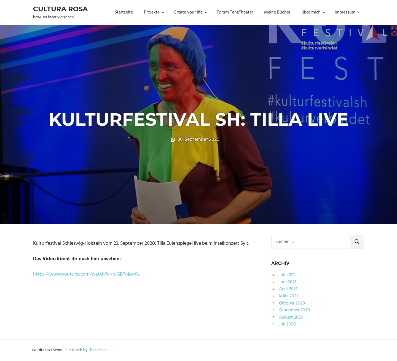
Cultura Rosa (60, 9)
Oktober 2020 (292, 303)
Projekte (154, 12)
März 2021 (288, 296)
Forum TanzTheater (235, 12)
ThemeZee (96, 350)
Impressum (347, 12)
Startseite (124, 12)
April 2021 (288, 289)
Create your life (190, 12)
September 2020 (294, 310)
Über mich (313, 12)
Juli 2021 (287, 275)
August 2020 (291, 317)
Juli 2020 (287, 324)
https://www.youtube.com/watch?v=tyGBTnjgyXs (86, 274)
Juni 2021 (287, 282)
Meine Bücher (277, 12)
